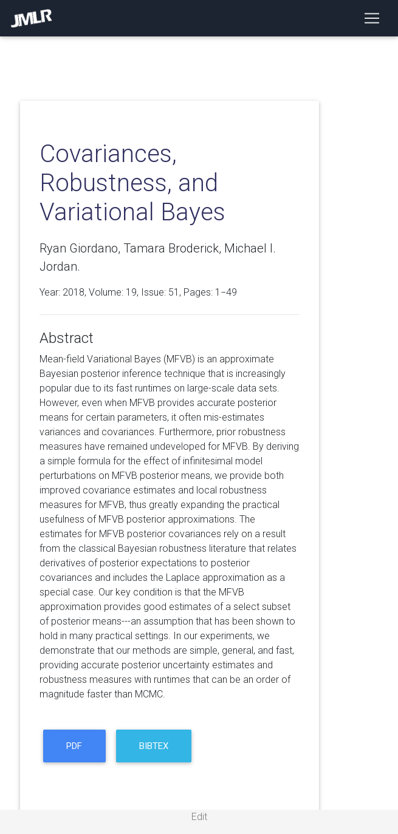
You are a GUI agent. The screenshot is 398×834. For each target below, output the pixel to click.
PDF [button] (74, 746)
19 (131, 292)
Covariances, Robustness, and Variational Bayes (132, 183)
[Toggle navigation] (371, 18)
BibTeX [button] (153, 746)
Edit (199, 816)
